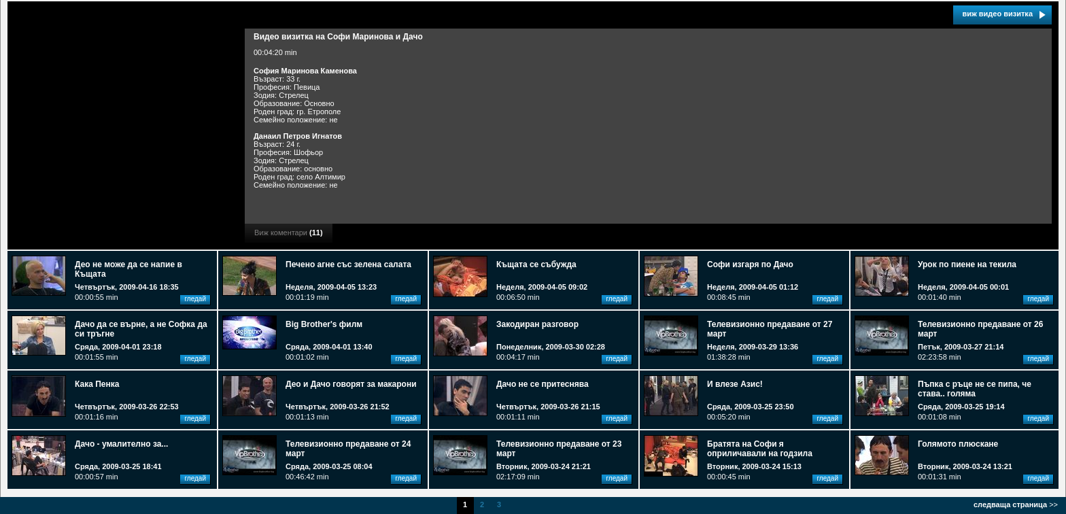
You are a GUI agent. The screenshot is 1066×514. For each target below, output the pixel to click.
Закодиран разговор (537, 324)
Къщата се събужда (536, 264)
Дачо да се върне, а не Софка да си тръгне (141, 329)
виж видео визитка (997, 14)
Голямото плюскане (958, 444)
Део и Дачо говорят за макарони (351, 384)
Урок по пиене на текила (967, 264)
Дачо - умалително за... (121, 444)
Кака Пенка (97, 384)
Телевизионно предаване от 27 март (769, 329)
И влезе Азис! (735, 384)
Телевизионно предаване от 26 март (980, 329)
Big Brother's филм (324, 324)
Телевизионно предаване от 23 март (558, 448)
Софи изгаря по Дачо (750, 264)
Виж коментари (288, 232)
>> (1016, 504)
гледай (195, 299)
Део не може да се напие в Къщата (128, 269)
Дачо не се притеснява (542, 384)
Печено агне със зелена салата (348, 264)
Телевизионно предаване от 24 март (348, 448)
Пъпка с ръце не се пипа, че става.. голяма (974, 388)
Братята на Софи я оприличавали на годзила (759, 448)
